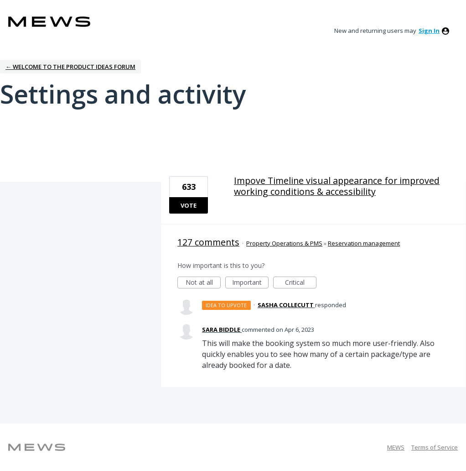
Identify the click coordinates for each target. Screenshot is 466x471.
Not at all (203, 283)
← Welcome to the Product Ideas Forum (70, 67)
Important (250, 283)
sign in (429, 30)
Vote (189, 205)
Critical (300, 283)
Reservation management (364, 243)
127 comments (208, 242)
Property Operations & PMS (284, 243)
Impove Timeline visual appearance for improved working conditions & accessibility (337, 186)
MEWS (395, 447)
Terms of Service (434, 447)
